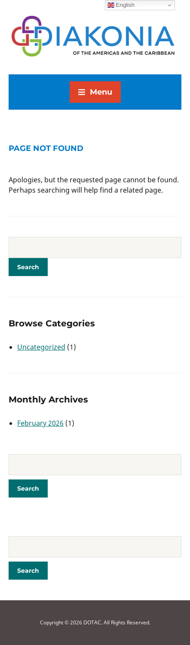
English (121, 5)
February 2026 (40, 423)
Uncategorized (41, 347)
